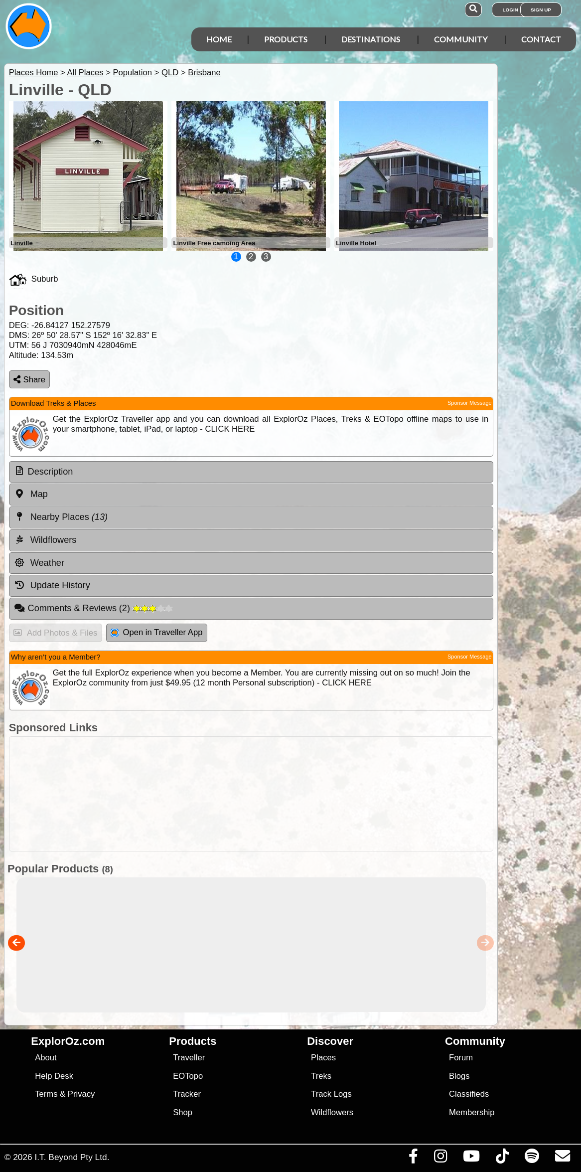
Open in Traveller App (156, 632)
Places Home (33, 72)
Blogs (459, 1076)
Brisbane (204, 72)
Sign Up (541, 9)
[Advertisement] (248, 794)
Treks (321, 1076)
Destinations (370, 39)
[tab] (251, 472)
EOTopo (188, 1076)
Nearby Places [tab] (61, 517)
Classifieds (469, 1094)
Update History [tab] (52, 585)
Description (50, 472)
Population (132, 72)
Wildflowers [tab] (45, 540)
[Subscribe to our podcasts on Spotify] (532, 1159)
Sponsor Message (469, 403)
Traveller (189, 1057)
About (45, 1057)
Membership (471, 1112)
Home (219, 39)
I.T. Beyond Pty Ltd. (71, 1157)
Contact (541, 39)
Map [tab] (31, 494)
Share (29, 379)
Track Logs (331, 1094)
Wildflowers (332, 1112)
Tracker (187, 1094)
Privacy (81, 1094)
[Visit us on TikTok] (502, 1159)
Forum (461, 1057)
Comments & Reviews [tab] (93, 608)
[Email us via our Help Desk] (562, 1159)
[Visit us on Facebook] (413, 1159)
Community (460, 39)
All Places (85, 72)
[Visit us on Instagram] (440, 1159)
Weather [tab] (39, 563)
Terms (46, 1094)
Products (285, 39)
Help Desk (54, 1076)
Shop (182, 1112)
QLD (169, 72)
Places (323, 1057)
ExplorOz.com (68, 1041)
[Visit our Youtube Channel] (471, 1159)
